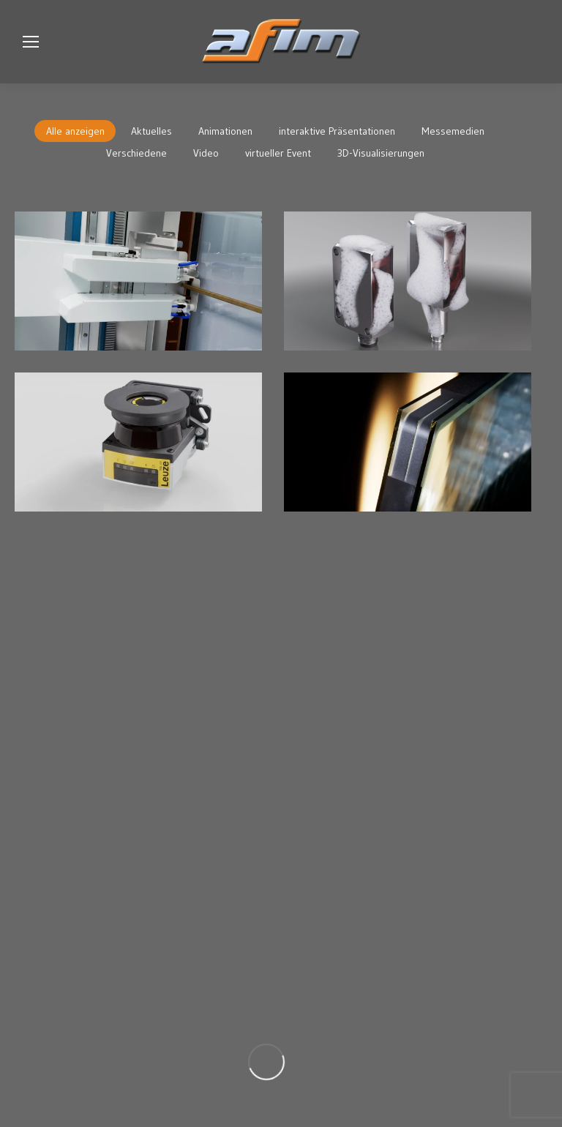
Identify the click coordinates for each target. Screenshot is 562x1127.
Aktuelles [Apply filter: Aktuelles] (151, 131)
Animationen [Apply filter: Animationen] (225, 131)
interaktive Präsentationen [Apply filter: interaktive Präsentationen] (337, 131)
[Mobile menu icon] (31, 41)
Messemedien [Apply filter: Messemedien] (453, 131)
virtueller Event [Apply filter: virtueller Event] (278, 153)
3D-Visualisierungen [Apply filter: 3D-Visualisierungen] (380, 153)
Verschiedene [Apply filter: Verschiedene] (136, 153)
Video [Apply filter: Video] (206, 153)
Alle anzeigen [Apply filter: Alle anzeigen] (75, 131)
